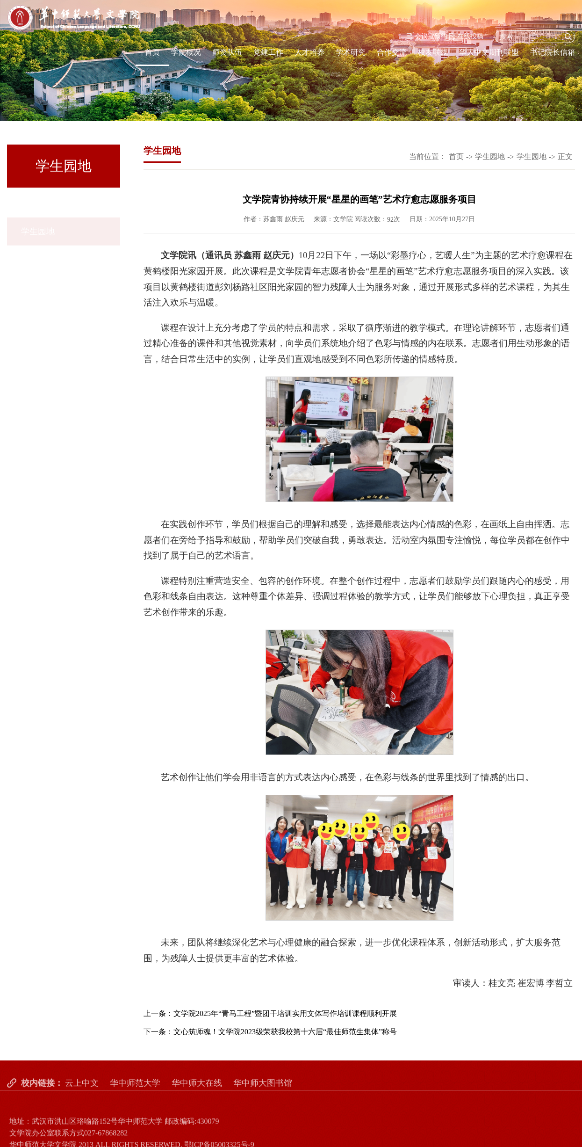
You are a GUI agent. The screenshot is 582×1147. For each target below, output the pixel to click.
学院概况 (186, 52)
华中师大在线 (197, 1093)
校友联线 (433, 52)
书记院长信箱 (552, 52)
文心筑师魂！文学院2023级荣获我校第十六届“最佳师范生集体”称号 (285, 1032)
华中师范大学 (135, 1093)
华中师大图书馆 (262, 1093)
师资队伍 (227, 52)
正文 (565, 156)
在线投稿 (466, 36)
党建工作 (268, 52)
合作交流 (392, 52)
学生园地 (38, 205)
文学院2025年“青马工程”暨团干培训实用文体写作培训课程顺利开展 (285, 1013)
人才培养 (309, 52)
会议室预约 (427, 36)
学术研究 (351, 52)
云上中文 (82, 1093)
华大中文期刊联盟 (489, 52)
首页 (152, 52)
